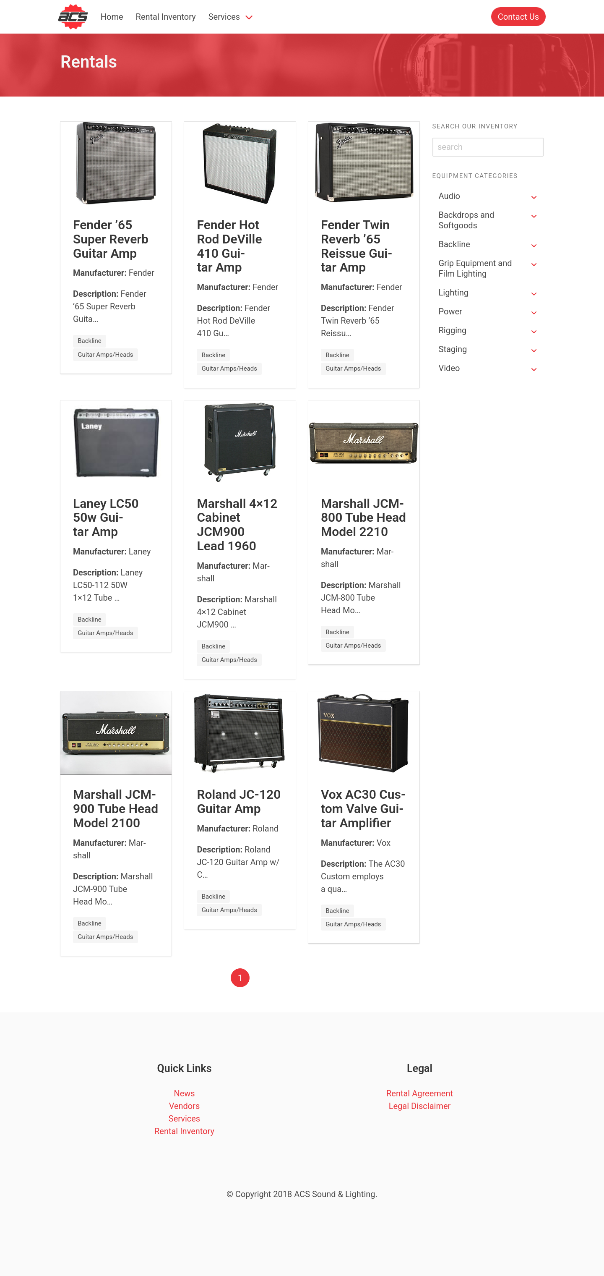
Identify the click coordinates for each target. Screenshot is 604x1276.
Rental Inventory (166, 17)
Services (224, 17)
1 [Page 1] (240, 978)
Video (449, 368)
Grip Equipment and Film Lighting (475, 268)
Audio (450, 196)
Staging (453, 349)
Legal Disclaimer (420, 1106)
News (184, 1093)
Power (450, 311)
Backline (454, 244)
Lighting (454, 293)
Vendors (184, 1106)
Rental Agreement (419, 1093)
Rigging (453, 330)
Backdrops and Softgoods (467, 220)
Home (112, 17)
